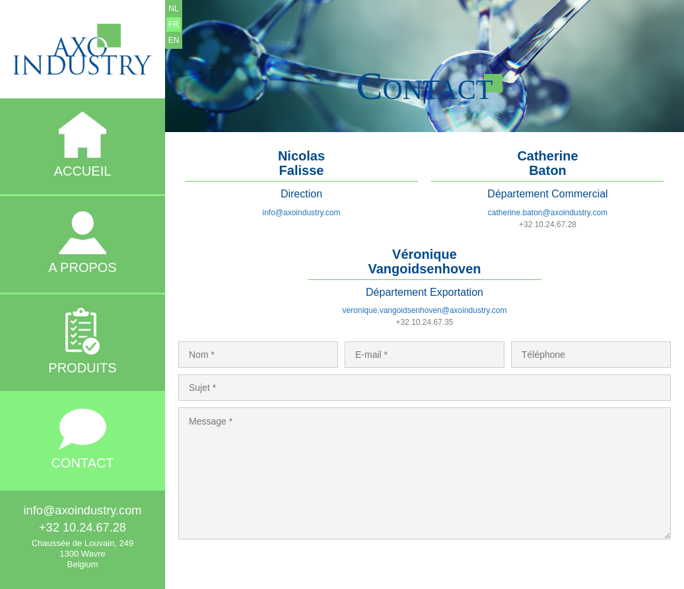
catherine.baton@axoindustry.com (547, 212)
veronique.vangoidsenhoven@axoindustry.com (425, 310)
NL (173, 8)
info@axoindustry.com (301, 212)
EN (174, 40)
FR (173, 24)
